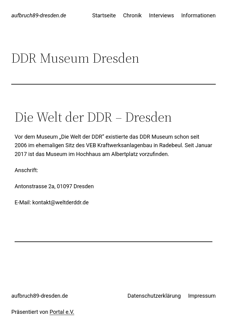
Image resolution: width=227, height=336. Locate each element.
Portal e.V (61, 312)
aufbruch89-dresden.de (38, 15)
